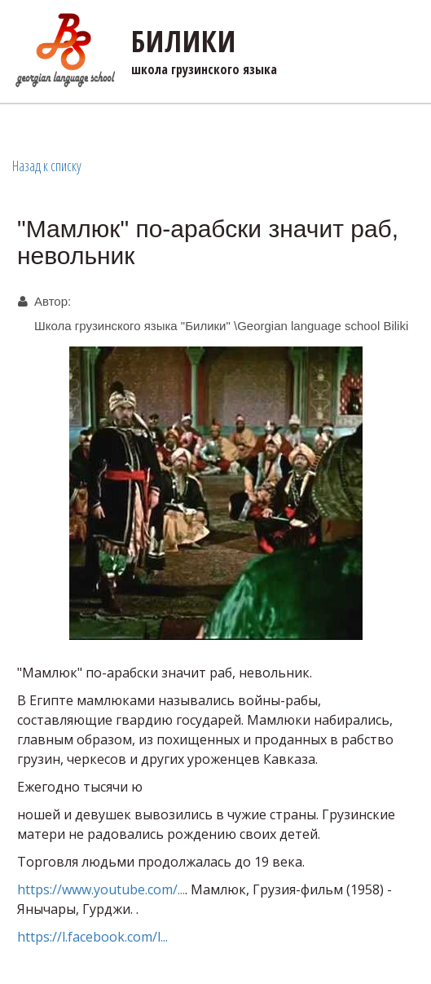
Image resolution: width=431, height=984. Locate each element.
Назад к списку (46, 165)
